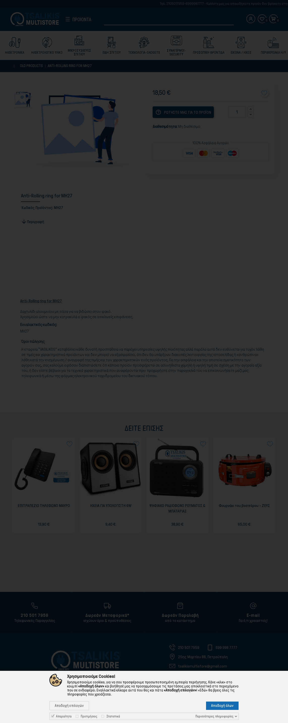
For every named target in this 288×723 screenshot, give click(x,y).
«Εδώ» (203, 690)
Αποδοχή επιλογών (69, 706)
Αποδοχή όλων (222, 706)
